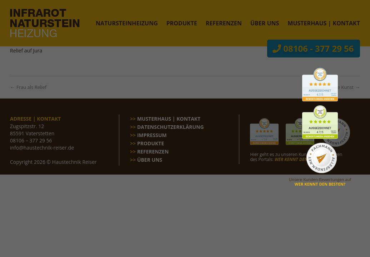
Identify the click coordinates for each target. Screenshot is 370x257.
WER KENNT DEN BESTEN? (320, 184)
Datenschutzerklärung (167, 88)
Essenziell (136, 111)
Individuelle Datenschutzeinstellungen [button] (185, 178)
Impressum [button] (222, 194)
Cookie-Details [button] (151, 194)
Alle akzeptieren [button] (185, 136)
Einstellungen (122, 94)
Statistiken (228, 111)
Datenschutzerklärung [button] (188, 194)
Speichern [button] (184, 157)
